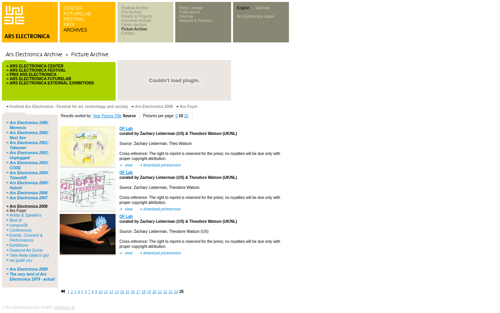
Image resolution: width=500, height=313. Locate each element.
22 (165, 291)
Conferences (21, 230)
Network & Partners (196, 21)
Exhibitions (19, 245)
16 (133, 291)
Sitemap (186, 16)
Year (97, 116)
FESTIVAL (74, 19)
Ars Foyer (18, 211)
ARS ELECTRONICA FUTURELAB (40, 79)
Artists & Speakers (25, 215)
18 (144, 291)
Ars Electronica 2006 (28, 193)
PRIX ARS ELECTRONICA (33, 74)
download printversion (162, 165)
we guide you (21, 260)
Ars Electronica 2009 (28, 269)
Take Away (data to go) (29, 255)
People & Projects (136, 16)
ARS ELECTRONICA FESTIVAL (38, 70)
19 (149, 291)
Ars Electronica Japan (255, 16)
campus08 (18, 225)
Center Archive (134, 25)
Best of (16, 220)
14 (122, 291)
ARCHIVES (75, 30)
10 (100, 291)
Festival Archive (134, 8)
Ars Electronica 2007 (28, 198)
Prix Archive (131, 12)
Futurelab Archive (136, 21)
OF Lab (126, 128)
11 (106, 291)
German (263, 8)
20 (186, 116)
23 (171, 291)
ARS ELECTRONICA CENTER (37, 66)
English (243, 8)
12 (111, 291)
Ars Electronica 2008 (28, 206)
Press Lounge (191, 8)
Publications (189, 12)
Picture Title (112, 116)
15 (127, 291)
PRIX (69, 24)
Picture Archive (134, 29)
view (129, 165)
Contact (127, 33)
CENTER (73, 8)
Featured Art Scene (26, 250)
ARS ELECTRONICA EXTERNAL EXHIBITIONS (52, 83)
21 (160, 291)
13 (117, 291)
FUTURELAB (77, 14)
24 (176, 291)
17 (138, 291)
